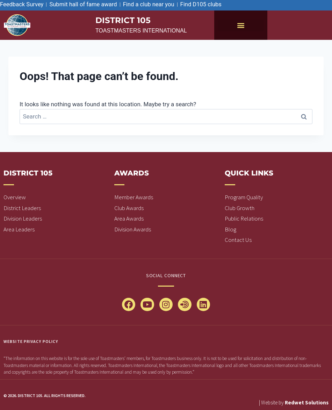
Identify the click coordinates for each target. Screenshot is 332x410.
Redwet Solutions (307, 402)
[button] (241, 25)
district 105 (123, 20)
